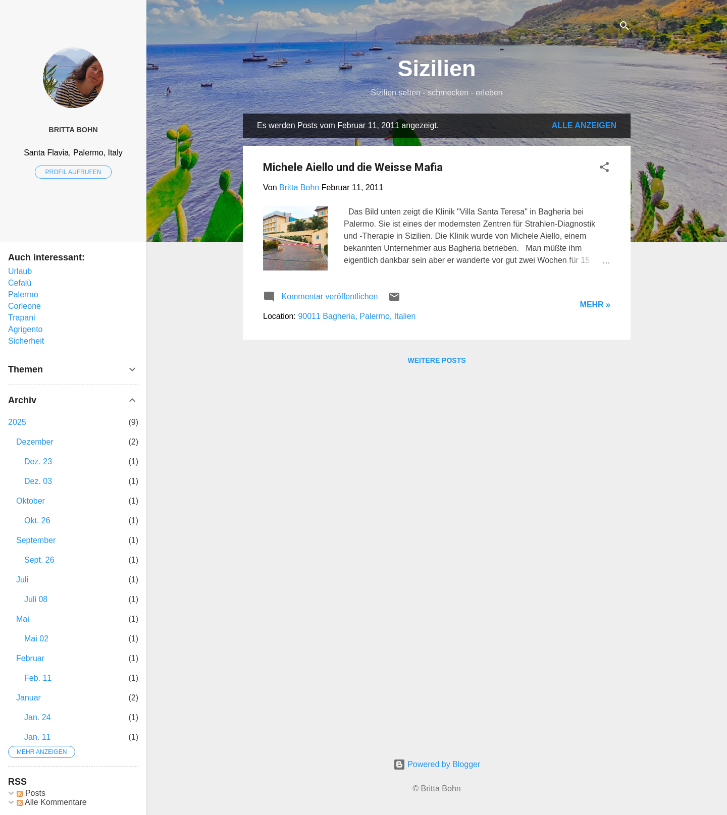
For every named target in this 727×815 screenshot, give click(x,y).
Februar (30, 658)
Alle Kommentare (51, 802)
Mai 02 (36, 638)
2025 (17, 422)
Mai (22, 619)
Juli (22, 579)
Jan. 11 (37, 737)
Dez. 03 (38, 481)
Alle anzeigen (584, 125)
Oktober (30, 501)
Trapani (21, 317)
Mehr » (595, 304)
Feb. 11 (37, 678)
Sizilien (436, 68)
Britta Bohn (73, 130)
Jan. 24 (37, 717)
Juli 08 (35, 599)
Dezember (35, 442)
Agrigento (25, 329)
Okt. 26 (37, 520)
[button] (604, 169)
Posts (31, 793)
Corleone (24, 306)
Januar (28, 697)
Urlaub (20, 271)
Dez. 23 (38, 461)
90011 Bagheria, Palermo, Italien (357, 316)
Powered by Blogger (437, 764)
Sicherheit (26, 341)
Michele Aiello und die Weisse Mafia (353, 167)
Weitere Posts (436, 360)
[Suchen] (624, 27)
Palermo (23, 294)
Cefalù (19, 283)
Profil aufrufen (73, 172)
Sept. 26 (39, 560)
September (36, 540)
